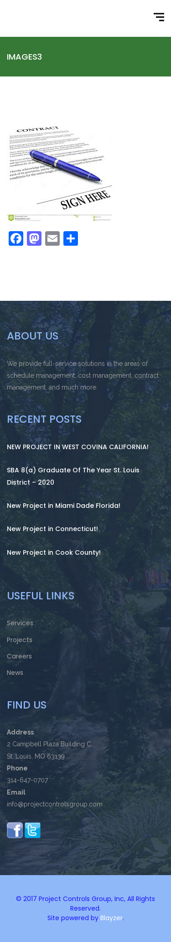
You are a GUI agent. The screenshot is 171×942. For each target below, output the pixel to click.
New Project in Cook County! (54, 552)
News (15, 672)
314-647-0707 (27, 780)
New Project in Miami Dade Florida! (63, 505)
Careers (19, 656)
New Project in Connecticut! (52, 528)
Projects (19, 639)
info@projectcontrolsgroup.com (55, 804)
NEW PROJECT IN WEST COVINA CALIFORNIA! (78, 446)
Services (20, 623)
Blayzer (111, 917)
